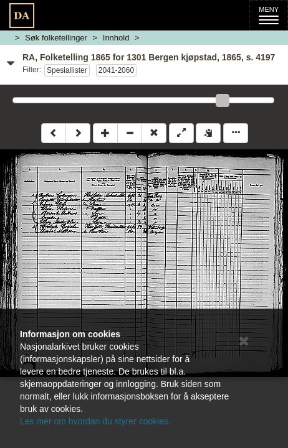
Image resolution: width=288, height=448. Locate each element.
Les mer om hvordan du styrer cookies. (95, 421)
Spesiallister (67, 70)
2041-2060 (116, 70)
